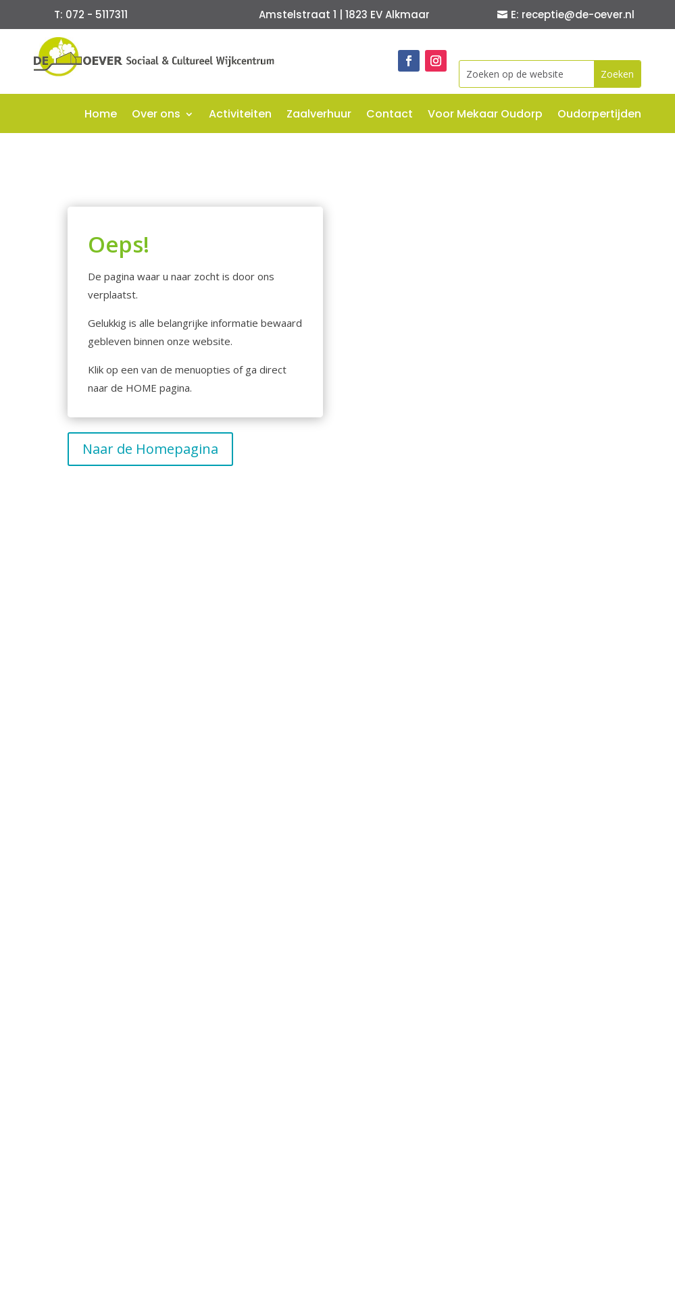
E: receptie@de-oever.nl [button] (572, 14)
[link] (156, 72)
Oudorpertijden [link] (599, 115)
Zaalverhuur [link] (318, 115)
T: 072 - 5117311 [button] (91, 14)
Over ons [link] (156, 115)
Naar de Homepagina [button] (150, 449)
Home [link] (100, 115)
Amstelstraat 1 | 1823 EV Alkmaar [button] (344, 14)
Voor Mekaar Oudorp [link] (485, 115)
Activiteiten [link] (240, 115)
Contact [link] (389, 115)
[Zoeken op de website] (526, 74)
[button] (617, 74)
